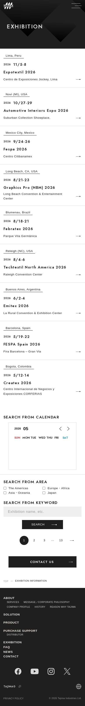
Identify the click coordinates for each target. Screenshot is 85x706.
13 (61, 540)
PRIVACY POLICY (13, 698)
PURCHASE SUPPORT (20, 630)
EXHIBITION (12, 642)
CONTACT (11, 656)
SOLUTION (11, 614)
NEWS (8, 651)
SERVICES (13, 602)
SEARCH (44, 524)
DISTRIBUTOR (15, 635)
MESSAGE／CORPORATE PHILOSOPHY (47, 602)
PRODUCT (11, 622)
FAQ (6, 647)
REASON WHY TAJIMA (63, 607)
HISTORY (40, 607)
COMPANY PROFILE (18, 607)
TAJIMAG (13, 686)
